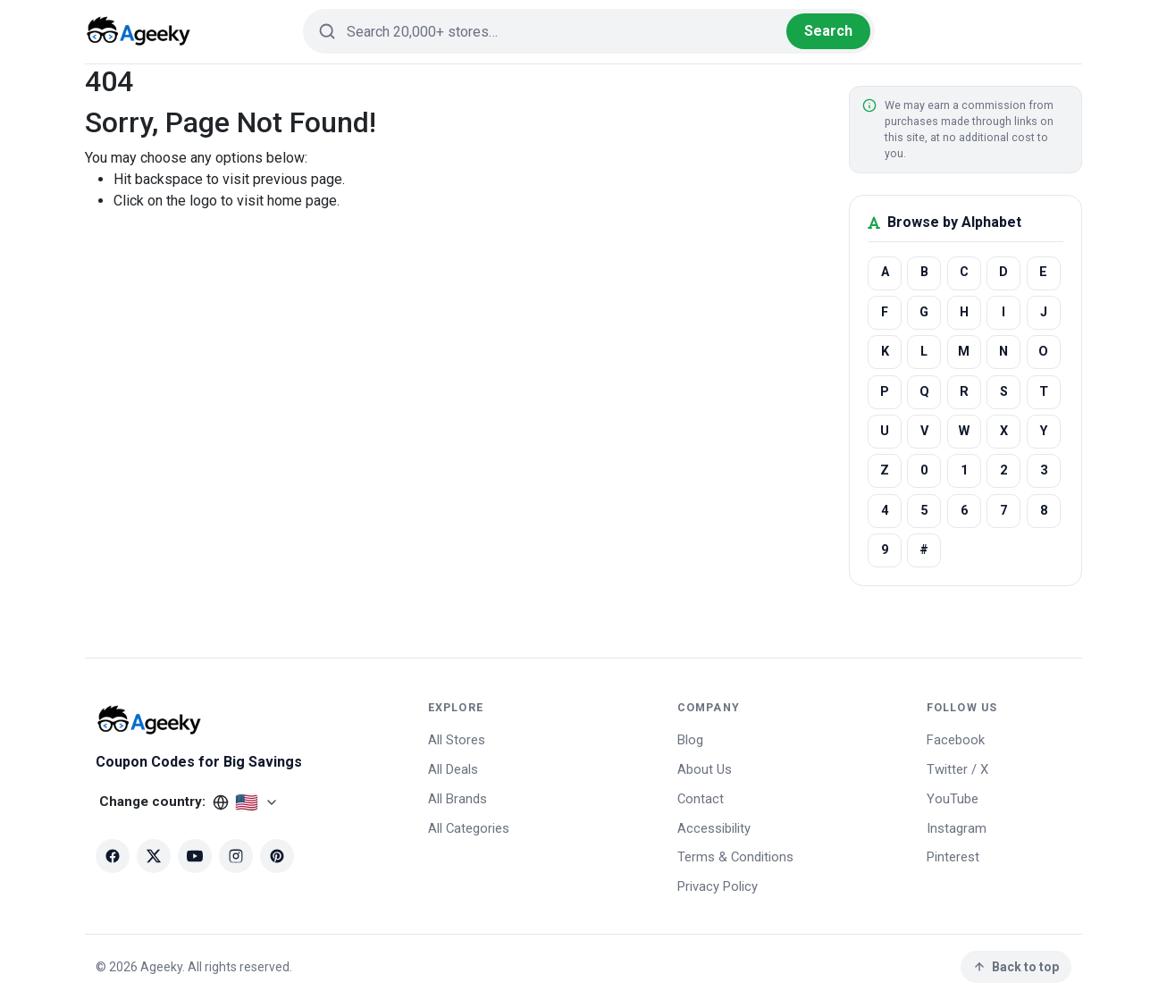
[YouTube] (195, 856)
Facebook (956, 740)
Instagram (956, 828)
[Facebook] (113, 856)
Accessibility (714, 828)
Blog (690, 740)
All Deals (453, 769)
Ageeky (161, 967)
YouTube (952, 799)
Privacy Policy (717, 886)
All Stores (456, 740)
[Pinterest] (277, 856)
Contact (700, 799)
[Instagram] (236, 856)
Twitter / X (957, 769)
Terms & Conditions (735, 857)
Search (828, 30)
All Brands (457, 799)
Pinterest (953, 857)
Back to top (1015, 967)
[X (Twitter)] (154, 856)
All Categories (468, 828)
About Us (704, 769)
